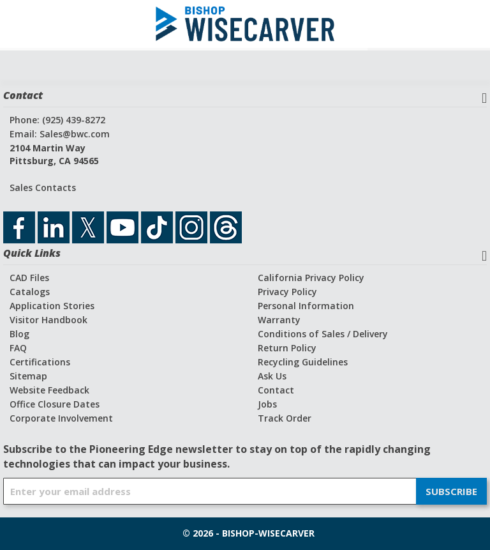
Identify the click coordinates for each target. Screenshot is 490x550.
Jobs (267, 404)
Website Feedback (49, 390)
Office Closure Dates (55, 404)
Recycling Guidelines (303, 362)
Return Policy (287, 348)
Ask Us (272, 376)
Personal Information (306, 306)
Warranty (279, 320)
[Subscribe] (451, 491)
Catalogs (30, 292)
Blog (19, 334)
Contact (276, 390)
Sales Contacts (43, 187)
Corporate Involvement (61, 418)
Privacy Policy (287, 292)
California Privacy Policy (311, 277)
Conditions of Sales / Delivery (323, 334)
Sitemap (28, 376)
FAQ (18, 348)
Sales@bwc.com (75, 134)
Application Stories (52, 306)
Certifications (40, 362)
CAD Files (29, 277)
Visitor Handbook (48, 320)
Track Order (284, 418)
